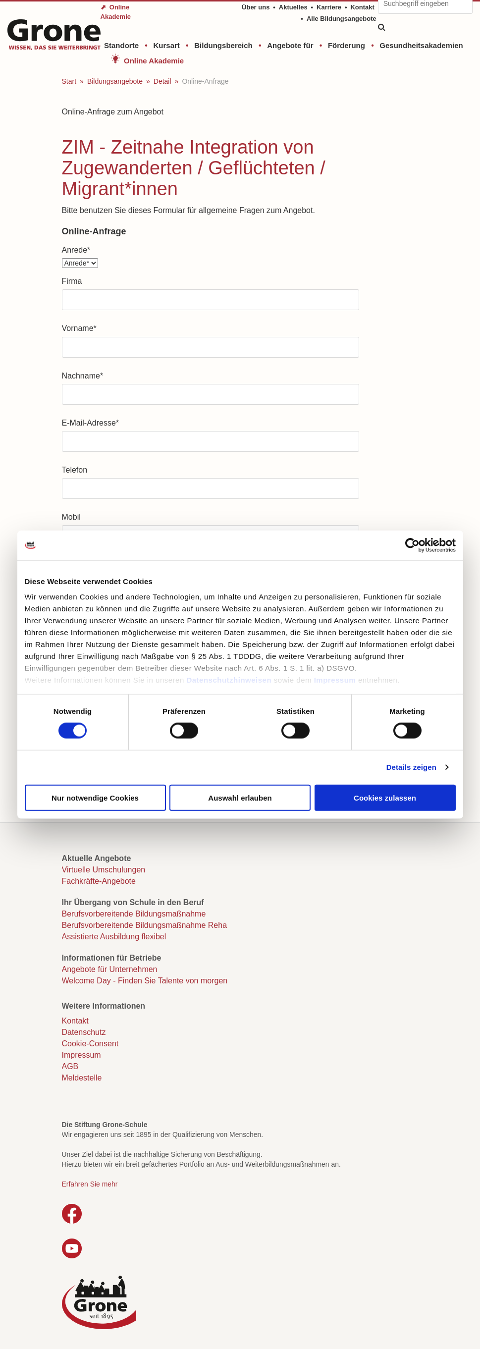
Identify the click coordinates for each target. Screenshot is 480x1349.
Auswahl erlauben (239, 797)
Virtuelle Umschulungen (104, 869)
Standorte (121, 45)
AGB (70, 1066)
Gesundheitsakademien (421, 45)
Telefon (75, 470)
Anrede (76, 250)
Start (69, 81)
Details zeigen (411, 767)
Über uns (255, 7)
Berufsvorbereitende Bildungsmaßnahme (134, 914)
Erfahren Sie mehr (90, 1184)
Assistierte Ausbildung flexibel (114, 936)
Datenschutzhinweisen (228, 680)
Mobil (71, 517)
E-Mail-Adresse (90, 423)
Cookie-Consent (90, 1043)
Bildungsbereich (223, 45)
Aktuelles (293, 7)
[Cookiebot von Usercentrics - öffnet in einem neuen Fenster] (412, 545)
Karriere (329, 7)
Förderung (346, 45)
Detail (162, 81)
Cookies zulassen (385, 797)
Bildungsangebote (115, 81)
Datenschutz (84, 1032)
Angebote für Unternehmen (110, 969)
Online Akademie (154, 60)
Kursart (166, 45)
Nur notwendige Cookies (95, 797)
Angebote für (290, 45)
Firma (72, 281)
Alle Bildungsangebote (341, 18)
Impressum (335, 680)
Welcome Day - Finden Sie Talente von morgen (145, 980)
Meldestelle (82, 1078)
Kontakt (362, 7)
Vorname (79, 328)
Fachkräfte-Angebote (99, 881)
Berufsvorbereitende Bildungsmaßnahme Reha (144, 925)
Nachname (83, 376)
